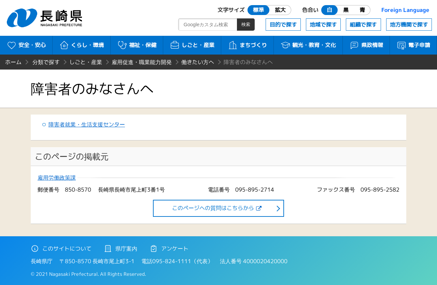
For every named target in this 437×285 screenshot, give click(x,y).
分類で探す (46, 62)
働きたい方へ (197, 62)
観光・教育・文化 (308, 45)
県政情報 (366, 45)
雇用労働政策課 (57, 178)
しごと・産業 (192, 45)
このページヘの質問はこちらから (213, 208)
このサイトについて (61, 248)
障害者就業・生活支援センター (86, 124)
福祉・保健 (136, 45)
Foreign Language (405, 10)
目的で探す (283, 24)
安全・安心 (26, 45)
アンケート (169, 248)
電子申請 (413, 45)
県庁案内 (120, 248)
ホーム (13, 62)
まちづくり (247, 45)
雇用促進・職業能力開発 (142, 62)
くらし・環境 (81, 45)
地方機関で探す (409, 24)
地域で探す (323, 24)
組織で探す (363, 24)
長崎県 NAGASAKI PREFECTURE (45, 18)
